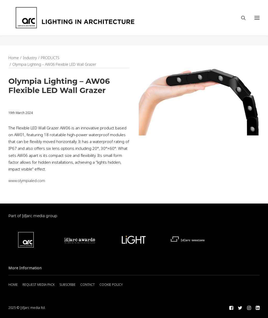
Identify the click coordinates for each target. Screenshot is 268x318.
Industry (30, 58)
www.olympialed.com (26, 181)
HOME (13, 284)
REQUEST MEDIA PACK (39, 284)
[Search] (241, 22)
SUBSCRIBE (67, 284)
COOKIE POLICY (111, 284)
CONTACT (87, 284)
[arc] (96, 23)
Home (13, 58)
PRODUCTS (50, 58)
